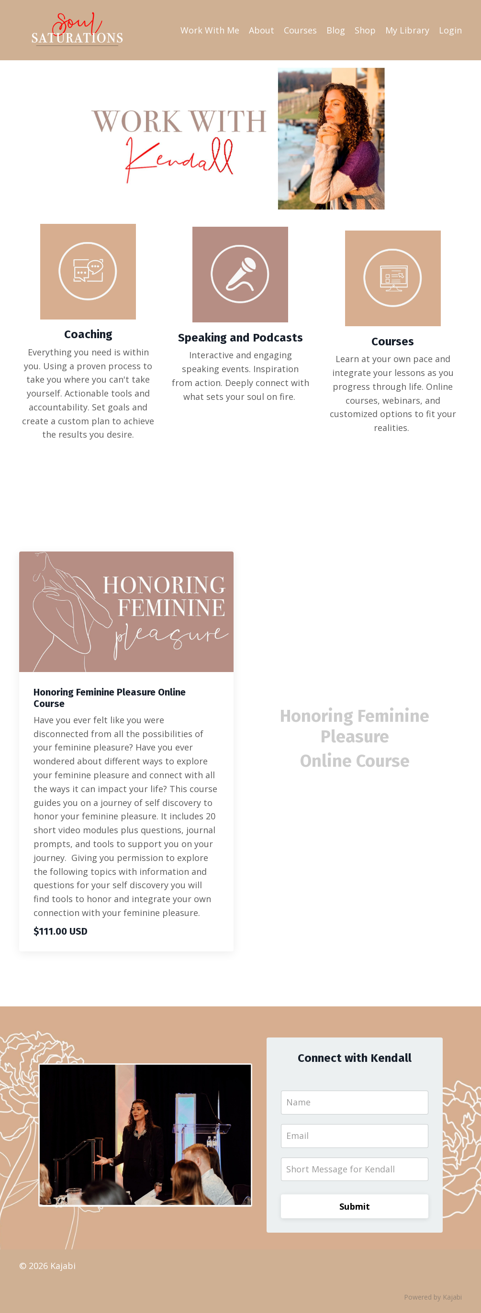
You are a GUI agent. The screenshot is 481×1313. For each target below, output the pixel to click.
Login (450, 30)
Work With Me (209, 30)
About (261, 30)
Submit (354, 1207)
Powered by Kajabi (433, 1297)
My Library (407, 30)
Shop (365, 30)
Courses (300, 30)
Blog (335, 30)
